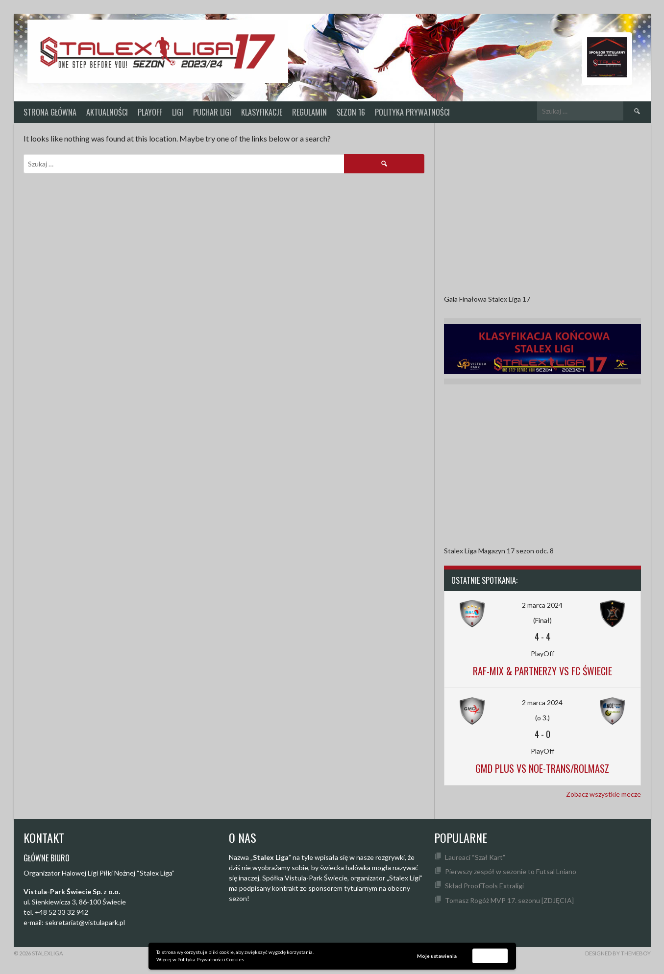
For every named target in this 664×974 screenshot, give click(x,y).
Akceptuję (490, 955)
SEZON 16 (351, 112)
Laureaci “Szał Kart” (475, 857)
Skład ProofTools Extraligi (484, 885)
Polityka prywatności (412, 112)
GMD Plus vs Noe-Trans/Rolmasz (542, 768)
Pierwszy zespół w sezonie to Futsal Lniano (510, 871)
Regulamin (309, 112)
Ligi (177, 112)
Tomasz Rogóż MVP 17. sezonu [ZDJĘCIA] (509, 900)
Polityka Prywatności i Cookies (210, 959)
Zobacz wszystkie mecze (603, 794)
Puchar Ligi (212, 112)
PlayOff (150, 112)
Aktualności (107, 112)
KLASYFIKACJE (261, 112)
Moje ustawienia (437, 956)
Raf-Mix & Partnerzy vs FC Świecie (542, 671)
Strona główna (50, 112)
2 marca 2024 (542, 605)
